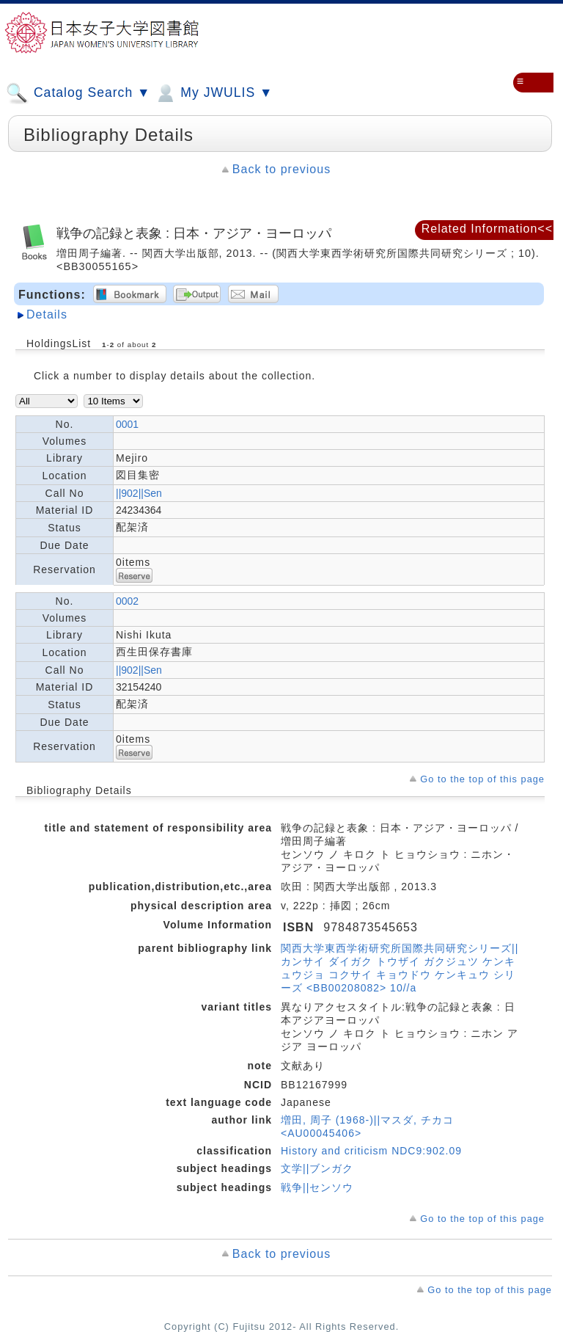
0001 (127, 424)
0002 (127, 601)
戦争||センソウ (317, 1187)
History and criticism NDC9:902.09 (371, 1151)
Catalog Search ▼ (78, 93)
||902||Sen (139, 493)
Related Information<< (487, 228)
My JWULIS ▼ (213, 93)
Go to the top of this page (482, 779)
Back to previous (281, 169)
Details (46, 314)
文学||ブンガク (317, 1168)
